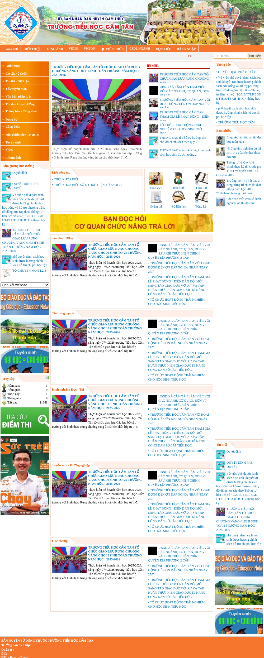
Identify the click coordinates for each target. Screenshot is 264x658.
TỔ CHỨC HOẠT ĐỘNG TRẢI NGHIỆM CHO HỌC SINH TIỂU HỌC (181, 129)
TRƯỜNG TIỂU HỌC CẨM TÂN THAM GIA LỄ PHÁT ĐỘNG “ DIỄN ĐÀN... (184, 117)
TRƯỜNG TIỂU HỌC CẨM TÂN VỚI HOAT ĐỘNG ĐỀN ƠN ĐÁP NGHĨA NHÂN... (185, 104)
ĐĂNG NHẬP (186, 49)
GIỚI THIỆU (32, 49)
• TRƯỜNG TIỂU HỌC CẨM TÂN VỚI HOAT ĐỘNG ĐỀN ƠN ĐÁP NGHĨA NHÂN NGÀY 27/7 (178, 267)
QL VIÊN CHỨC (112, 49)
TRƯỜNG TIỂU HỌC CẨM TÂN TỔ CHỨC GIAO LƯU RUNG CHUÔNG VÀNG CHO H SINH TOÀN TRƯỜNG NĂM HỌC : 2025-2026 (96, 71)
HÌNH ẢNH (55, 49)
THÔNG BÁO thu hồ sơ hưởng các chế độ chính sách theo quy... (177, 141)
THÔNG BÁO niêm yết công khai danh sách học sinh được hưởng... (180, 153)
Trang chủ (11, 49)
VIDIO (73, 48)
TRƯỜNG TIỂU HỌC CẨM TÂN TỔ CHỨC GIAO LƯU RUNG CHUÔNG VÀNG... (184, 79)
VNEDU (89, 48)
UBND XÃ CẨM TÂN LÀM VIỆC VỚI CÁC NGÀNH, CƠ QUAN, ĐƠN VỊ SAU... (185, 91)
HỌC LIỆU (163, 49)
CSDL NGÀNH (139, 48)
